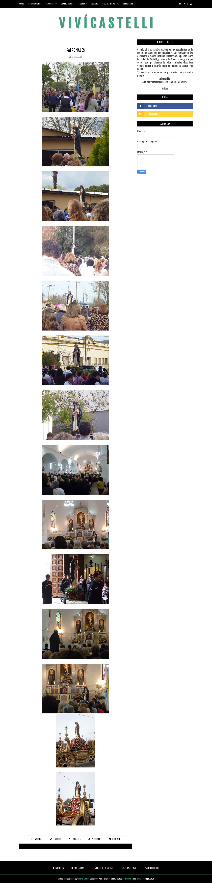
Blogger (128, 879)
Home (21, 3)
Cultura (95, 3)
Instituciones (35, 3)
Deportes (50, 3)
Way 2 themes (104, 879)
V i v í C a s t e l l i (106, 23)
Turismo (83, 3)
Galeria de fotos (111, 3)
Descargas (128, 3)
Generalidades (68, 3)
